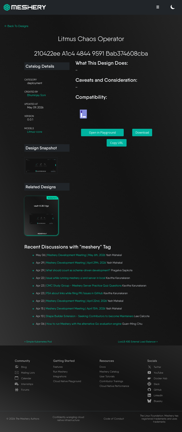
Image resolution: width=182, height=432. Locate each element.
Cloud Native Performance (114, 385)
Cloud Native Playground (67, 381)
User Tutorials (107, 376)
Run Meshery (60, 371)
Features (58, 366)
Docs (103, 366)
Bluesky (154, 401)
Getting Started (64, 361)
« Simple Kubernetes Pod (38, 341)
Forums (22, 389)
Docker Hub (157, 378)
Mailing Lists (25, 372)
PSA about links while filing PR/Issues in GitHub (74, 293)
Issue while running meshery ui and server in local (75, 278)
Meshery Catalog (109, 371)
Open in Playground (102, 132)
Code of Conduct (114, 418)
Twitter (154, 366)
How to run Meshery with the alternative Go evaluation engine (83, 323)
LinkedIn (155, 395)
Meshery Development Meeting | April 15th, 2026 (75, 308)
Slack (153, 383)
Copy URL (116, 143)
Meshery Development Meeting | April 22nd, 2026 (76, 301)
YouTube (155, 372)
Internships (24, 383)
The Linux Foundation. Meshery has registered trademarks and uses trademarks (159, 418)
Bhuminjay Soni (36, 95)
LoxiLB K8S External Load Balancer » (138, 341)
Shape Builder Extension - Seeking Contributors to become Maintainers (89, 316)
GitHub (154, 389)
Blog (21, 366)
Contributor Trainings (111, 381)
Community (22, 361)
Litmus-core (34, 131)
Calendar (23, 378)
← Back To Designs (16, 26)
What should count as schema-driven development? (78, 270)
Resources (107, 361)
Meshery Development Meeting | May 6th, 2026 (76, 255)
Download (142, 132)
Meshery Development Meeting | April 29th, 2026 (76, 262)
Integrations (59, 376)
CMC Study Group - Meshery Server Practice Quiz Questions (84, 285)
